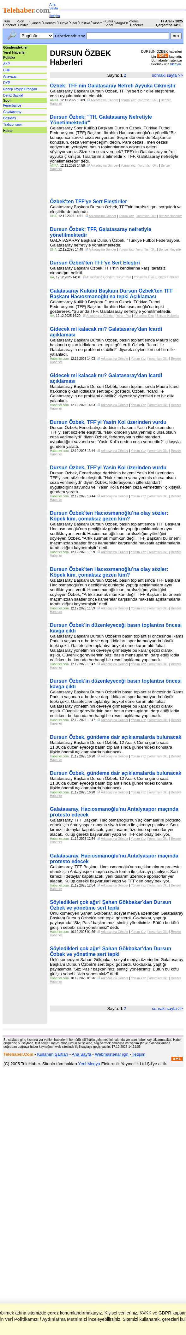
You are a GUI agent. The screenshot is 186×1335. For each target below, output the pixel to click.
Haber (8, 131)
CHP (6, 70)
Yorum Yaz (128, 100)
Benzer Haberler (170, 216)
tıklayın (175, 64)
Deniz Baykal (13, 95)
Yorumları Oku (148, 100)
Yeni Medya (89, 1063)
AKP (6, 64)
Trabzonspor (12, 124)
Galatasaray (12, 112)
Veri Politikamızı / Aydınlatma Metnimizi (46, 1319)
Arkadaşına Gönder (104, 100)
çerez (53, 1312)
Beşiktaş (9, 118)
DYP (6, 83)
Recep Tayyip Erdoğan (20, 89)
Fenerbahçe (12, 105)
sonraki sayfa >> (167, 75)
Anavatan (10, 76)
